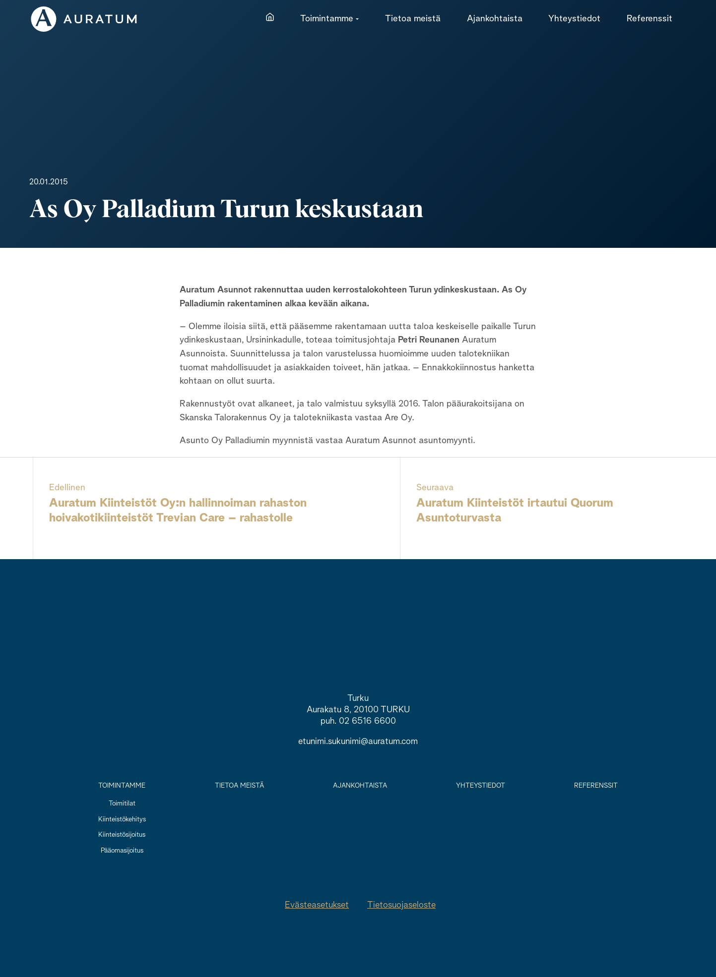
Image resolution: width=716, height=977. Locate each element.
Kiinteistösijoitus (121, 834)
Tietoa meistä (239, 785)
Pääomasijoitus (122, 850)
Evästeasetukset (317, 905)
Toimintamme (121, 785)
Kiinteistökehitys (122, 819)
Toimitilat (122, 803)
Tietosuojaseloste (401, 905)
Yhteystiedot (480, 785)
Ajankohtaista (360, 785)
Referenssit (596, 785)
